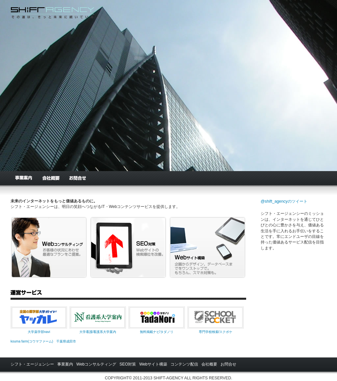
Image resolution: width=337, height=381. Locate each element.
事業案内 (24, 178)
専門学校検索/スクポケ (216, 332)
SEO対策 (127, 364)
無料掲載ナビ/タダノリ (157, 332)
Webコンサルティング (96, 364)
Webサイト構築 (153, 364)
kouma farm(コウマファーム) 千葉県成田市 (43, 341)
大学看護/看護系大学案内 (98, 332)
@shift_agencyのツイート (284, 201)
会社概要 (51, 178)
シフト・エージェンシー (32, 364)
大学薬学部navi (39, 332)
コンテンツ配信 (184, 364)
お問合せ (77, 178)
